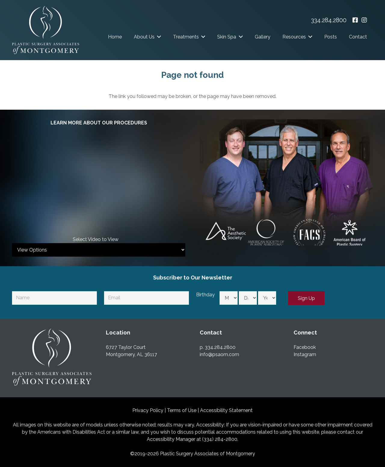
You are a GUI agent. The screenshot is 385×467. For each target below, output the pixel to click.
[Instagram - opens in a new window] (364, 20)
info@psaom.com (219, 354)
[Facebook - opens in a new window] (355, 20)
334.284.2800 (328, 20)
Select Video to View (96, 239)
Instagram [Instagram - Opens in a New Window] (305, 354)
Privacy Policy (147, 410)
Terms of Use (181, 410)
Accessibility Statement (226, 410)
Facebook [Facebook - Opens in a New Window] (305, 347)
